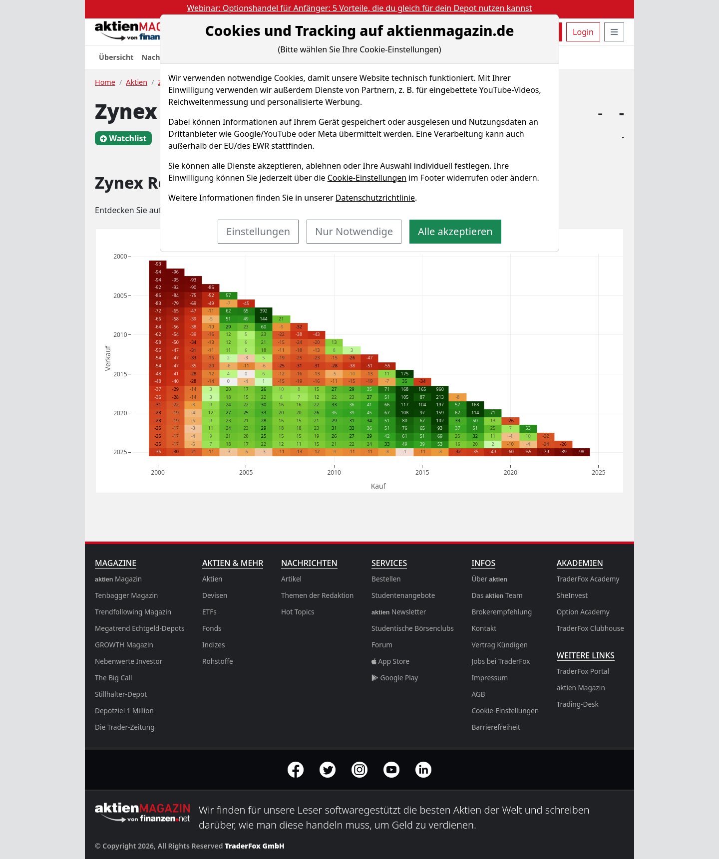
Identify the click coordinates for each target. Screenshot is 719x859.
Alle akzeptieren (455, 231)
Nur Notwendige (354, 231)
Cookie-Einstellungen (367, 177)
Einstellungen (258, 231)
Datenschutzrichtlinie (375, 197)
